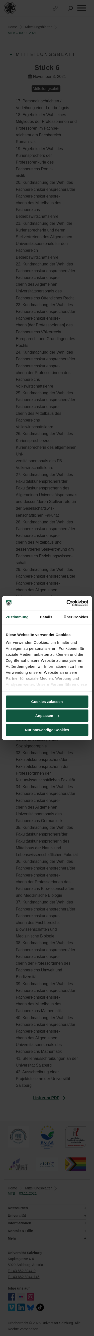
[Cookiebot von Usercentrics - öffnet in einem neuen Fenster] (67, 603)
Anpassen (47, 715)
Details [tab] (46, 617)
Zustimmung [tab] (17, 617)
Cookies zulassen (47, 701)
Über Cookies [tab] (76, 617)
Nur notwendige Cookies (47, 730)
